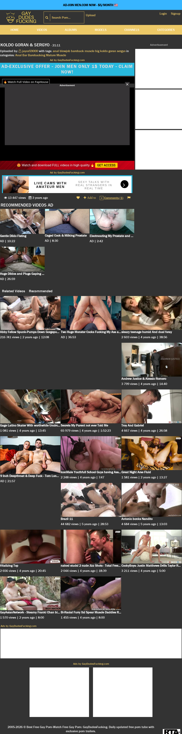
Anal (18, 55)
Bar (24, 55)
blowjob (65, 51)
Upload (91, 15)
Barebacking (36, 55)
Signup (175, 13)
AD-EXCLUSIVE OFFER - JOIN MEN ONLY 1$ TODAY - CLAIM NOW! (67, 69)
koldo (104, 51)
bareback (77, 51)
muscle (89, 51)
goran (112, 51)
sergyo (121, 51)
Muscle (61, 55)
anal (56, 51)
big (97, 51)
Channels (131, 30)
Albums (71, 30)
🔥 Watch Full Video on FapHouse (26, 82)
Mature (51, 55)
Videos (42, 30)
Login (163, 13)
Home (15, 30)
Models (100, 30)
